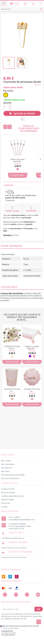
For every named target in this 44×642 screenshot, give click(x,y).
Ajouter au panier (22, 113)
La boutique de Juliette (8, 633)
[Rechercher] (22, 9)
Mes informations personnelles (13, 475)
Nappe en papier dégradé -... (32, 347)
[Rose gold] (12, 399)
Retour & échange (8, 492)
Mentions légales (7, 499)
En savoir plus (10, 200)
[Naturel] (12, 356)
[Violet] (30, 356)
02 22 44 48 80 (31, 209)
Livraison (22, 185)
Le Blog (4, 507)
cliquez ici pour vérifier (11, 628)
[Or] (5, 95)
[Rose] (17, 169)
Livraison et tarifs (7, 489)
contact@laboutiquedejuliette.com (22, 519)
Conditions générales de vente (12, 496)
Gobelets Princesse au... (12, 390)
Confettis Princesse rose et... (12, 347)
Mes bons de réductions (10, 478)
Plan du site (5, 503)
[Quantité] (6, 107)
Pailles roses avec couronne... (17, 160)
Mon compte (6, 460)
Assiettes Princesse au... (32, 390)
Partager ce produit (12, 209)
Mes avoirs (5, 471)
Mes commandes (7, 464)
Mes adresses (6, 468)
